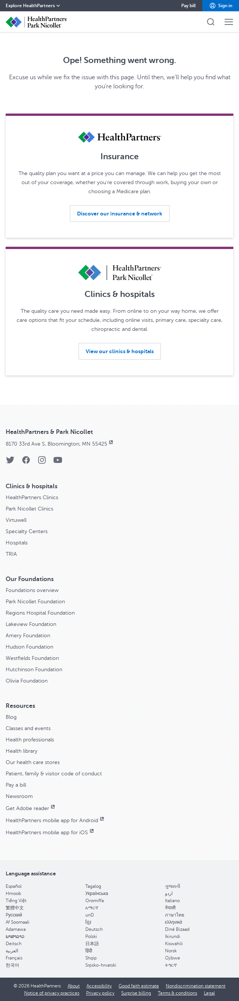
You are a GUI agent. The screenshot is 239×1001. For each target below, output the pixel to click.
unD (89, 915)
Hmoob (13, 893)
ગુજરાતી (172, 886)
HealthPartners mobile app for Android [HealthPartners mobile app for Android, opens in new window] (55, 820)
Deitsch (14, 943)
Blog (11, 717)
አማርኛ (91, 907)
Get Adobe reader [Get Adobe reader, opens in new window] (31, 808)
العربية (12, 950)
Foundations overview (32, 590)
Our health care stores (33, 762)
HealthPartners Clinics (32, 497)
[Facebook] (26, 462)
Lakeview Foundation (31, 624)
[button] (220, 5)
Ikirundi (172, 936)
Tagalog (93, 886)
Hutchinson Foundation (34, 669)
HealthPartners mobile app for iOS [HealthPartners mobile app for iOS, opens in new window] (50, 832)
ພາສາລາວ (15, 936)
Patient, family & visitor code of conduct (54, 774)
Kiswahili (174, 943)
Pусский (14, 915)
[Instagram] (41, 462)
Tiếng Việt (16, 900)
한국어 (12, 965)
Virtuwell (16, 520)
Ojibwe (172, 958)
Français (14, 958)
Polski (91, 936)
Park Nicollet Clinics (29, 509)
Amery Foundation (28, 635)
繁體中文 (15, 907)
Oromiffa (94, 900)
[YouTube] (57, 462)
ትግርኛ (171, 965)
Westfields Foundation (32, 658)
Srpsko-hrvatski (100, 965)
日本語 (92, 943)
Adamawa (16, 929)
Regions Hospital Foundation (40, 613)
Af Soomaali (17, 922)
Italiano (172, 900)
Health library (21, 751)
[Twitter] (10, 462)
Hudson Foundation (29, 647)
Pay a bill (16, 785)
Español (14, 886)
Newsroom (19, 796)
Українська (96, 893)
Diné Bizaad (177, 929)
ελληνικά (173, 922)
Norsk (171, 950)
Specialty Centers (27, 531)
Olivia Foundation (27, 681)
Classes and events (28, 728)
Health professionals (30, 740)
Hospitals (17, 543)
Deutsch (94, 929)
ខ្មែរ (88, 922)
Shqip (91, 958)
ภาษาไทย (174, 915)
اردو (169, 893)
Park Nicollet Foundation (35, 601)
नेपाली (170, 907)
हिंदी (88, 950)
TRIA (11, 554)
